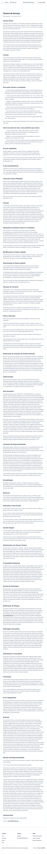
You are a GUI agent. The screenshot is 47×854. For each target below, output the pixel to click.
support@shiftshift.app (8, 615)
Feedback (19, 836)
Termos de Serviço (36, 838)
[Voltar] (2, 2)
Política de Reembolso (37, 840)
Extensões (4, 838)
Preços (3, 840)
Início (3, 836)
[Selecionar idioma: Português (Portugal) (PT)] (29, 2)
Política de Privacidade (37, 836)
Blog (3, 842)
